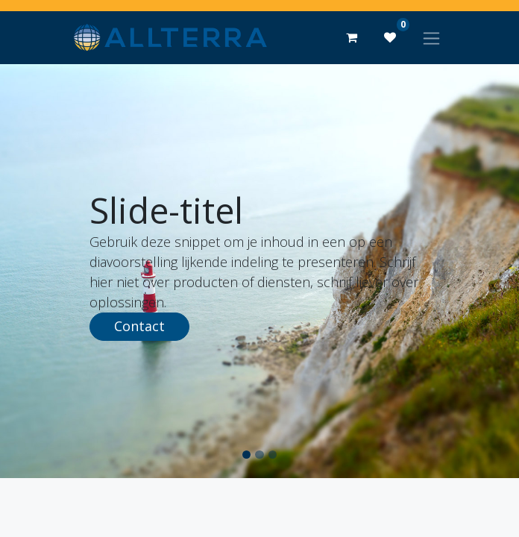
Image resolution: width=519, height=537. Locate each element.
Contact (139, 326)
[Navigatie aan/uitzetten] (431, 38)
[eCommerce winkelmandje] (351, 37)
